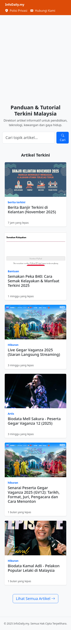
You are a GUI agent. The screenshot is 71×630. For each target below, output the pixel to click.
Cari (63, 137)
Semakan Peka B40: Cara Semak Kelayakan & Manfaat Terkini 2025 (33, 281)
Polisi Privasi (16, 11)
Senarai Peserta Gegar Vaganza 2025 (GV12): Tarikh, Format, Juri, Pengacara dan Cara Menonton (34, 494)
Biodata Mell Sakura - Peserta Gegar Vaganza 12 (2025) (34, 421)
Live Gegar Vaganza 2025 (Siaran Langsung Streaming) (34, 352)
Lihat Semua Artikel (35, 598)
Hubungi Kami (42, 11)
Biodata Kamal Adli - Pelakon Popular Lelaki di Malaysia (33, 568)
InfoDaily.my (14, 4)
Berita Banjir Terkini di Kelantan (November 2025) (32, 209)
